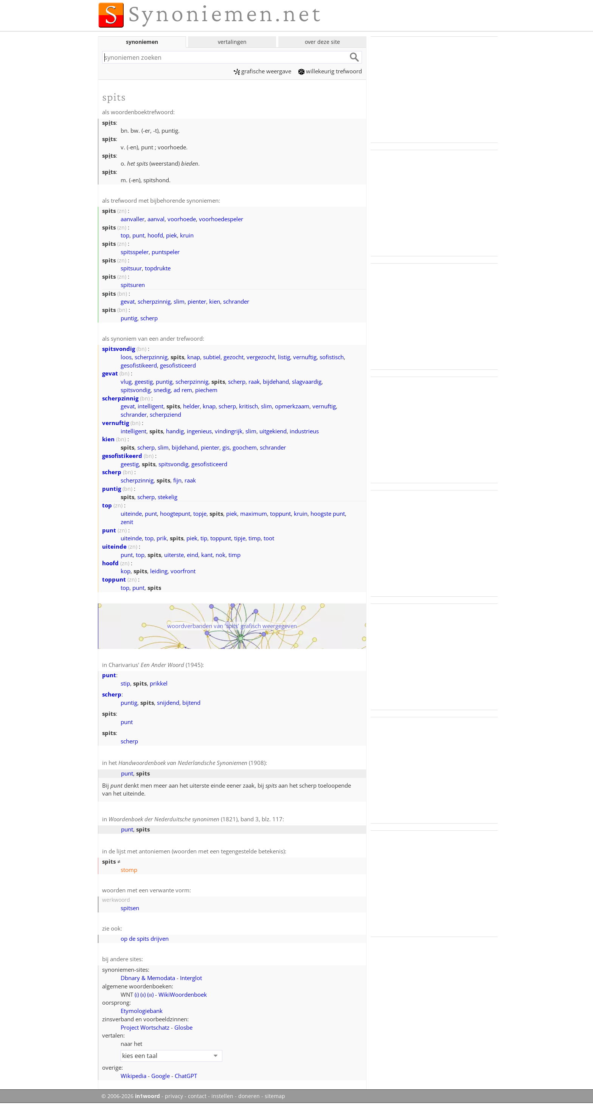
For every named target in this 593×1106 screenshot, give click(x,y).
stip (125, 683)
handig (175, 431)
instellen (222, 1096)
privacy (174, 1096)
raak (254, 381)
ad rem (183, 390)
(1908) (191, 762)
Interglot (191, 978)
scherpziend (165, 414)
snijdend (168, 702)
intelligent (150, 406)
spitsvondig (118, 348)
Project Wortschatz (145, 1027)
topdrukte (158, 268)
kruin (187, 235)
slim (179, 301)
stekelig (167, 497)
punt (138, 235)
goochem (245, 447)
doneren (249, 1096)
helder (191, 406)
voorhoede (182, 219)
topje (199, 513)
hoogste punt (327, 513)
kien (214, 301)
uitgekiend (273, 431)
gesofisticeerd (178, 365)
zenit (127, 522)
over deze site (322, 41)
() (137, 994)
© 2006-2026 (130, 1096)
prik (162, 538)
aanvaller (132, 219)
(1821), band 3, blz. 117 (196, 819)
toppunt (280, 513)
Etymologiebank (142, 1010)
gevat (128, 301)
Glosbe (183, 1027)
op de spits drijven (145, 938)
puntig (129, 318)
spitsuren (133, 285)
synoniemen (142, 41)
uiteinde (131, 513)
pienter (197, 301)
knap (193, 357)
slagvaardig (306, 381)
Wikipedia (133, 1076)
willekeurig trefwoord (330, 71)
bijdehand (276, 381)
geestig (144, 381)
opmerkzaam (292, 406)
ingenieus (199, 431)
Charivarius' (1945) (155, 665)
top (125, 235)
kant (207, 554)
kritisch (248, 406)
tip (203, 538)
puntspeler (166, 252)
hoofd (155, 235)
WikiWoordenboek (182, 994)
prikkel (159, 683)
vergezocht (261, 357)
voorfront (183, 571)
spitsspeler (135, 252)
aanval (156, 219)
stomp (129, 869)
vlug (126, 381)
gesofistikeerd (139, 365)
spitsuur (131, 268)
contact (197, 1096)
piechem (206, 390)
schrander (236, 301)
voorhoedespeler (221, 219)
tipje (239, 538)
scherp (149, 318)
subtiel (211, 357)
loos (126, 357)
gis (226, 447)
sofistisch (332, 357)
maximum (253, 513)
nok (220, 554)
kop (125, 571)
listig (284, 357)
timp (254, 538)
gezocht (234, 357)
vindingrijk (228, 431)
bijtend (191, 702)
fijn (177, 480)
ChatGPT (186, 1076)
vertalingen (232, 41)
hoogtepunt (175, 513)
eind (192, 554)
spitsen (130, 908)
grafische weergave (262, 71)
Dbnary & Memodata (148, 978)
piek (171, 235)
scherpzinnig (154, 301)
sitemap (275, 1096)
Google (160, 1076)
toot (269, 538)
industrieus (304, 431)
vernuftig (305, 357)
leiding (159, 571)
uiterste (174, 554)
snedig (162, 390)
